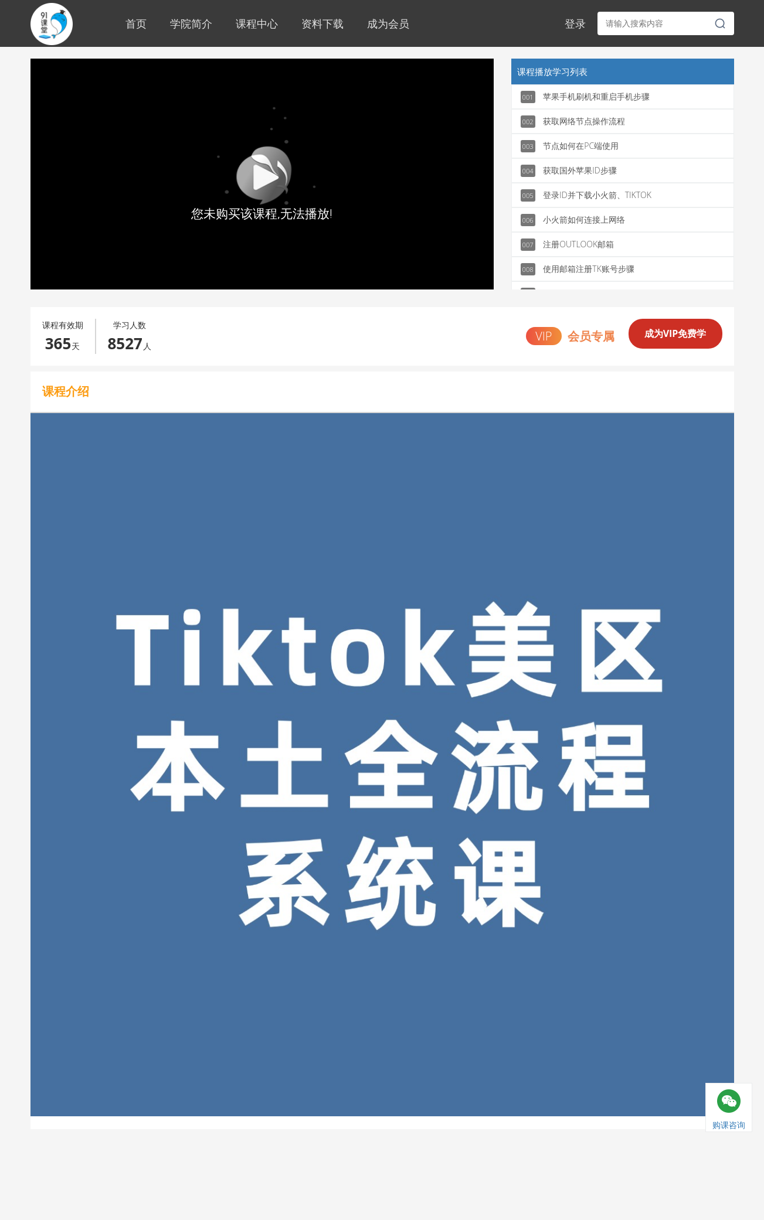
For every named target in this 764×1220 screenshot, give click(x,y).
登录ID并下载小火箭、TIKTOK (586, 195)
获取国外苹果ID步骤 (569, 171)
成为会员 (388, 23)
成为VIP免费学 (675, 333)
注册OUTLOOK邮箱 (567, 244)
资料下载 (322, 23)
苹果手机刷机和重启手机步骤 (585, 97)
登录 (575, 23)
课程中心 (257, 23)
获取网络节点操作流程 (573, 121)
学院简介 (191, 23)
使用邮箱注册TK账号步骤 (577, 269)
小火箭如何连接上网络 (573, 220)
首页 (136, 23)
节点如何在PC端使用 (570, 146)
